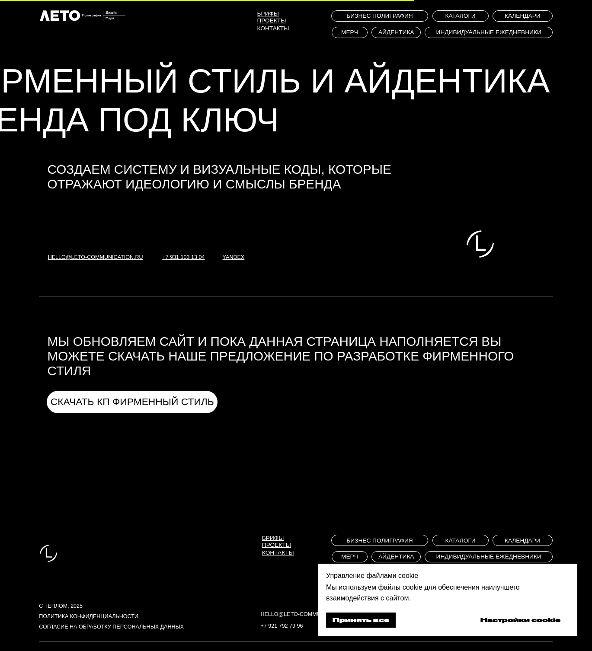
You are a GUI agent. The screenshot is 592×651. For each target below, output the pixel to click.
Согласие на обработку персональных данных (111, 627)
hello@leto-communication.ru (307, 614)
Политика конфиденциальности (88, 616)
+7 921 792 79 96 (281, 626)
